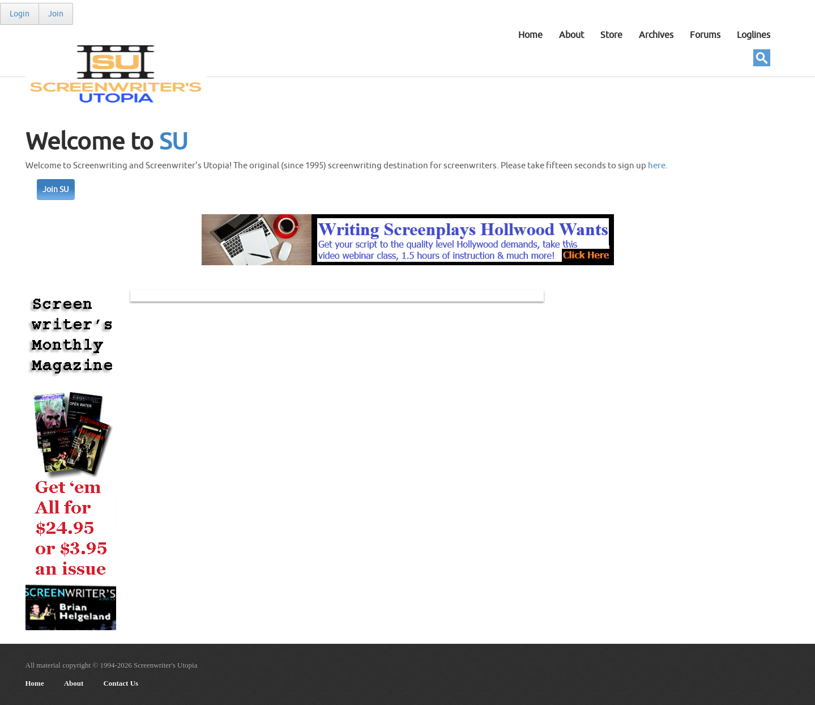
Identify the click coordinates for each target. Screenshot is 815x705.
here (656, 165)
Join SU (55, 189)
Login (19, 14)
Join (55, 14)
